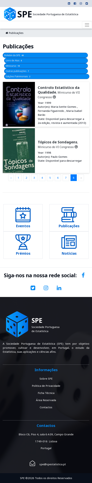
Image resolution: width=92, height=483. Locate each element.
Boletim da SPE (14, 55)
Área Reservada (46, 400)
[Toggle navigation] (87, 24)
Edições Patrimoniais (18, 76)
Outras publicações (18, 71)
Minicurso (13, 65)
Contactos (46, 407)
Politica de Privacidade (46, 385)
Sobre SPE (46, 378)
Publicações (16, 33)
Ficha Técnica (46, 393)
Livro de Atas (14, 60)
